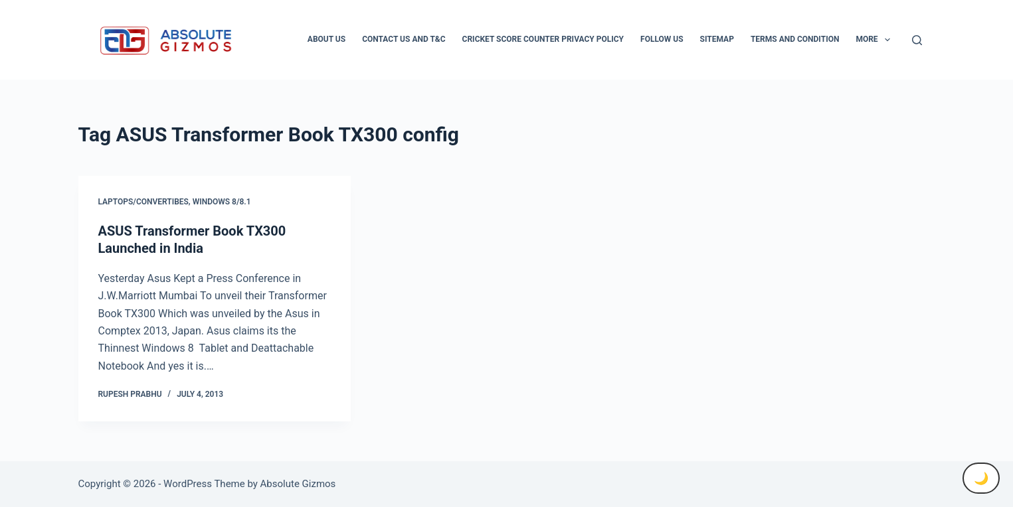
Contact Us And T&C (403, 39)
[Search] (917, 40)
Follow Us (662, 39)
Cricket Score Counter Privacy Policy (543, 39)
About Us (326, 39)
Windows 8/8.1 (222, 201)
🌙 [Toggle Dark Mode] (981, 478)
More (875, 40)
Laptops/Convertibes (143, 201)
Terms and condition (795, 39)
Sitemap (717, 39)
